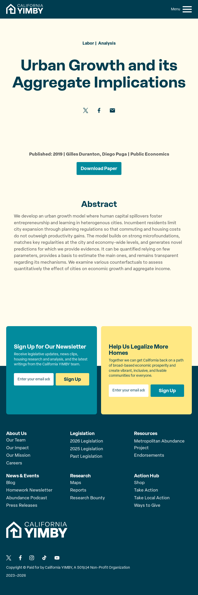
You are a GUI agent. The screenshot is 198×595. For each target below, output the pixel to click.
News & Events (22, 476)
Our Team (16, 440)
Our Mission (18, 455)
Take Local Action (152, 498)
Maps (75, 483)
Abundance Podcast (26, 498)
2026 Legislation (86, 441)
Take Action (146, 490)
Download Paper (99, 168)
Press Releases (21, 505)
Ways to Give (147, 505)
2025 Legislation (86, 449)
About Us (16, 433)
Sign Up (72, 379)
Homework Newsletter (29, 490)
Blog (10, 483)
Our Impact (17, 448)
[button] (187, 9)
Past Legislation (86, 456)
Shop (139, 483)
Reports (78, 490)
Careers (14, 463)
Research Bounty (87, 498)
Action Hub (146, 476)
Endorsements (149, 455)
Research (80, 476)
